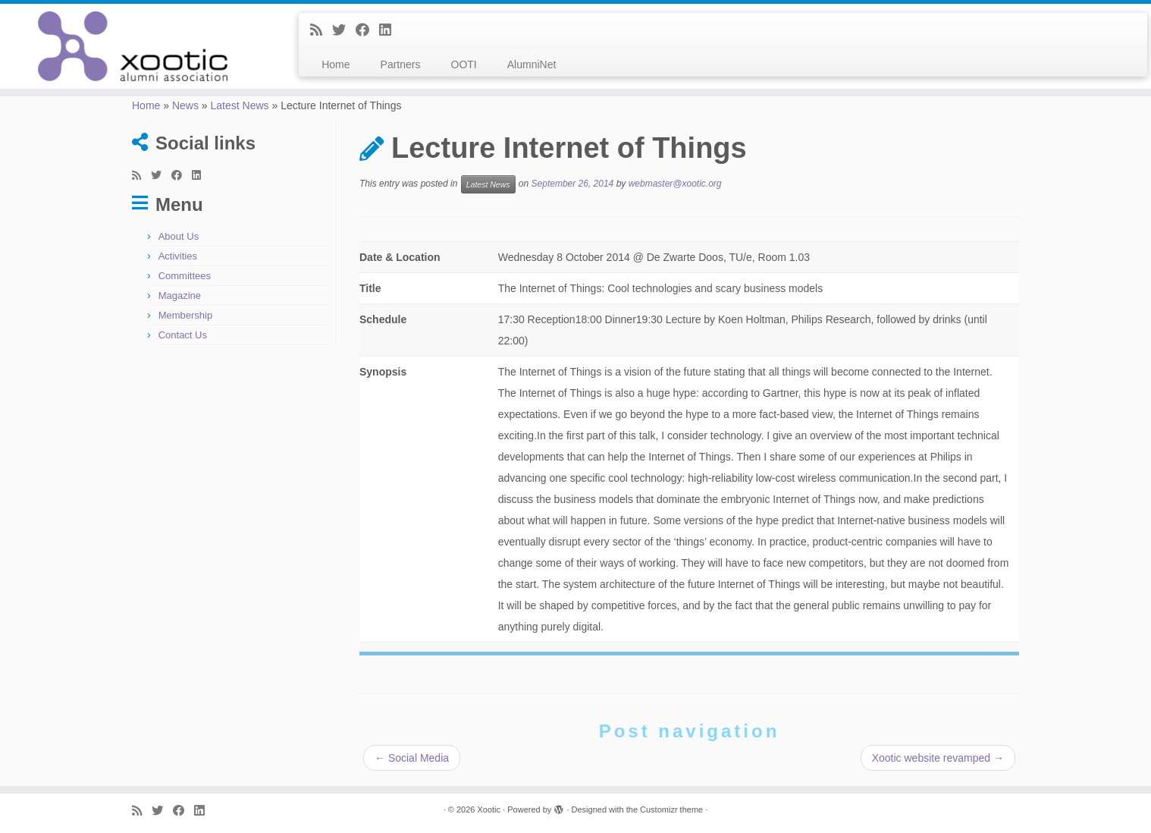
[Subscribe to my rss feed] (321, 30)
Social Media (412, 758)
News (185, 105)
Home (335, 64)
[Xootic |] (132, 46)
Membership (185, 315)
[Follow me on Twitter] (344, 30)
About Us (178, 236)
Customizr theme (671, 809)
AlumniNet (532, 64)
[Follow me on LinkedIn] (390, 30)
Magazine (179, 295)
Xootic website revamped (938, 758)
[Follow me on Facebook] (367, 30)
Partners (401, 64)
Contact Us (182, 335)
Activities (177, 256)
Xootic (488, 809)
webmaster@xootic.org (675, 184)
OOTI (464, 64)
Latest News (240, 105)
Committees (184, 275)
